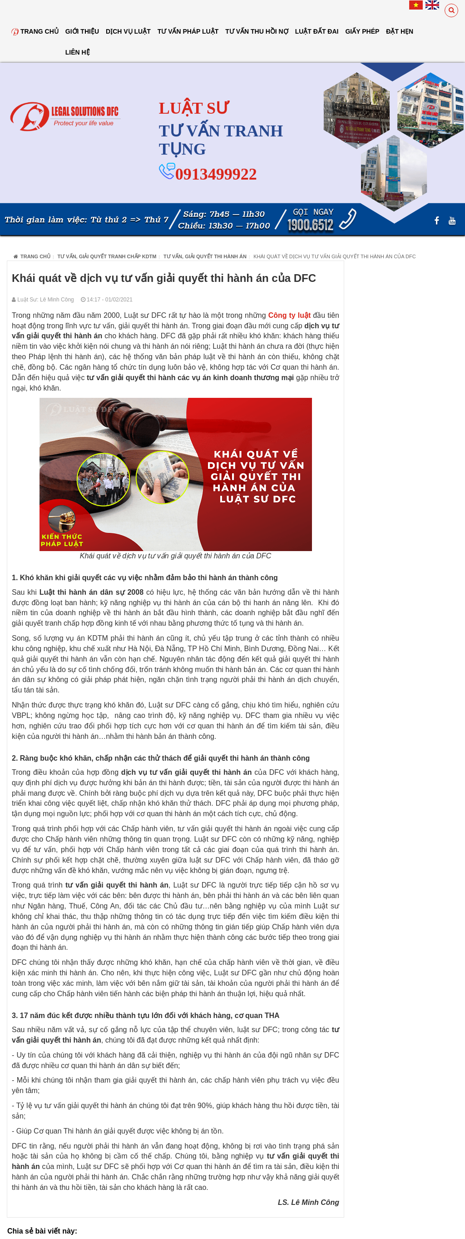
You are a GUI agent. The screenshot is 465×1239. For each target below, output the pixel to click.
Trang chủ (35, 31)
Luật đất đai (317, 31)
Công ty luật (289, 315)
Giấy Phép (362, 31)
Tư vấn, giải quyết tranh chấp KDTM (107, 256)
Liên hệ (77, 52)
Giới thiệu (82, 31)
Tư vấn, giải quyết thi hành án (205, 256)
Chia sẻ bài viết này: (42, 1231)
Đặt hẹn (399, 31)
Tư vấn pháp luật (188, 31)
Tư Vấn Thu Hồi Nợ (256, 31)
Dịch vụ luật (128, 31)
